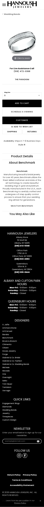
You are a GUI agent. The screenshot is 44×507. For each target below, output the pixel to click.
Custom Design (9, 420)
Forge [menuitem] (5, 354)
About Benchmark (22, 163)
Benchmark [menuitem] (7, 337)
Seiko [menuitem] (4, 380)
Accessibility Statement (22, 485)
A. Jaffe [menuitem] (5, 324)
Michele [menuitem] (6, 367)
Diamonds (7, 406)
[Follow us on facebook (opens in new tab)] (25, 455)
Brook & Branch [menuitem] (9, 341)
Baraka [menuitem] (5, 334)
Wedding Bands (12, 14)
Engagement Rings (11, 403)
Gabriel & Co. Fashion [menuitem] (12, 361)
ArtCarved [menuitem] (7, 331)
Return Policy (14, 475)
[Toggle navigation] (4, 4)
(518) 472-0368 (22, 71)
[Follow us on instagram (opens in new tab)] (19, 455)
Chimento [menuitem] (6, 344)
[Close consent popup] (40, 500)
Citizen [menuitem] (5, 347)
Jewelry (6, 413)
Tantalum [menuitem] (6, 387)
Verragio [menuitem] (6, 390)
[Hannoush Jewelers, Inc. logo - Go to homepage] (22, 4)
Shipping (12, 131)
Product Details (22, 156)
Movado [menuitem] (6, 370)
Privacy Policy (30, 475)
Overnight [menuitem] (7, 377)
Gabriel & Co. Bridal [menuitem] (11, 357)
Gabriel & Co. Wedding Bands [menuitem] (15, 364)
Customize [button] (22, 120)
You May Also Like (22, 214)
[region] (22, 42)
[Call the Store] (22, 246)
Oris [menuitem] (4, 374)
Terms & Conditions (22, 480)
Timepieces (7, 416)
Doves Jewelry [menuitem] (9, 351)
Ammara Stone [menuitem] (9, 328)
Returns (32, 131)
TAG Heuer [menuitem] (7, 384)
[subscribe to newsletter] (38, 441)
